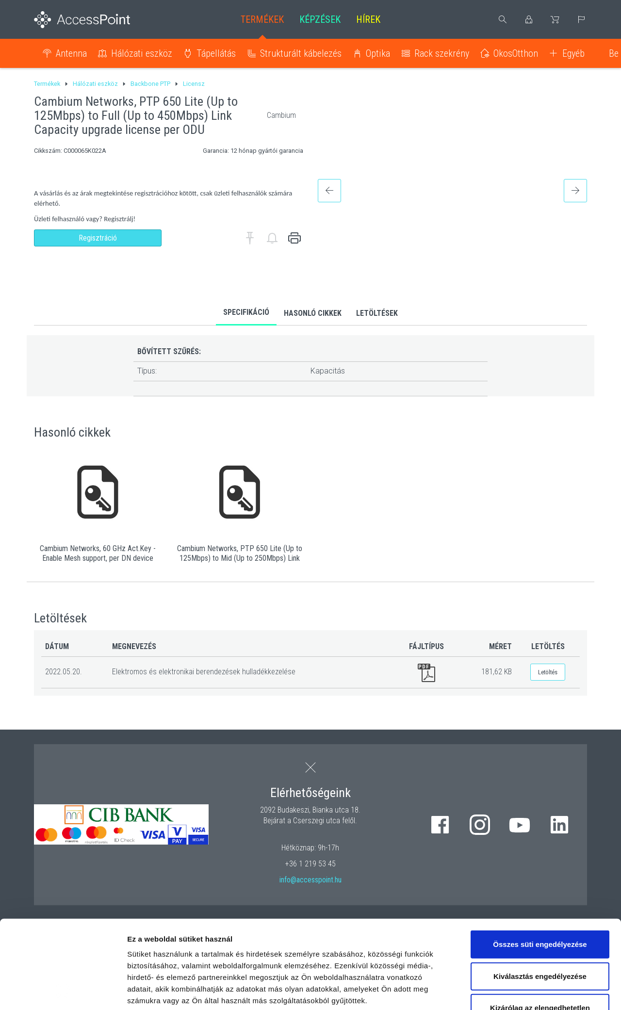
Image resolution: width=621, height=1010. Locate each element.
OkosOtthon (515, 53)
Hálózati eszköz (141, 53)
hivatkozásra (296, 941)
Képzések (320, 19)
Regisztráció (98, 238)
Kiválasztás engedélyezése (540, 893)
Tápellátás (216, 53)
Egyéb (573, 53)
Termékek (262, 19)
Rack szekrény (441, 53)
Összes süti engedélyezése (540, 862)
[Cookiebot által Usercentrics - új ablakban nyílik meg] (62, 991)
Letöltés (547, 672)
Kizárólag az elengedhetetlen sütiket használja (540, 931)
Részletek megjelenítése (551, 991)
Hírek (368, 19)
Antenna (71, 53)
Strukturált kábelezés (301, 53)
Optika (378, 53)
